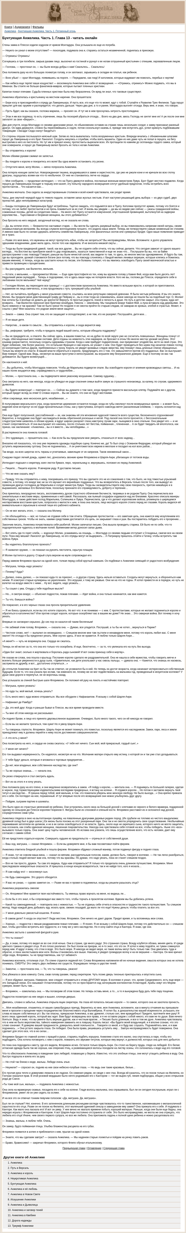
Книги (8, 27)
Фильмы (38, 27)
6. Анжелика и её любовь (22, 1189)
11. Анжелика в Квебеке (22, 1215)
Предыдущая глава (73, 1148)
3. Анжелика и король (20, 1173)
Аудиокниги (22, 27)
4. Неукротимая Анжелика (23, 1178)
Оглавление (94, 1148)
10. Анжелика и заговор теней (25, 1210)
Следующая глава (113, 1148)
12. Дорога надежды (20, 1220)
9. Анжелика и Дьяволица (23, 1204)
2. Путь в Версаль (18, 1168)
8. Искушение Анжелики (22, 1199)
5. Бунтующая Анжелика (22, 1183)
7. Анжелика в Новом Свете (24, 1194)
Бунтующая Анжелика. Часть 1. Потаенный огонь (47, 31)
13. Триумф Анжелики (20, 1225)
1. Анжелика (15, 1162)
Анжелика (10, 31)
